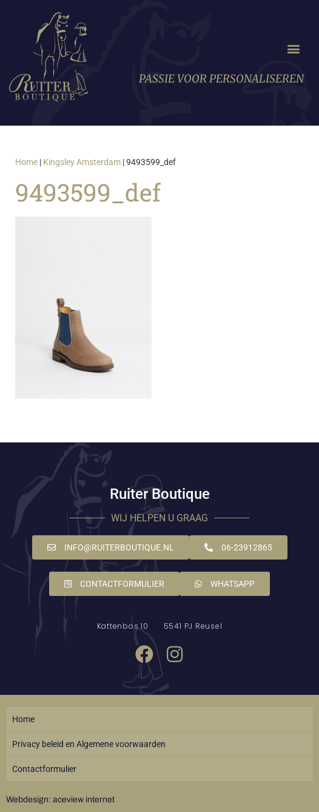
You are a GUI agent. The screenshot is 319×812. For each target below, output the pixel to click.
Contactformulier (44, 769)
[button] (294, 48)
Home (26, 162)
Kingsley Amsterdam (82, 162)
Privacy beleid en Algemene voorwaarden (89, 744)
